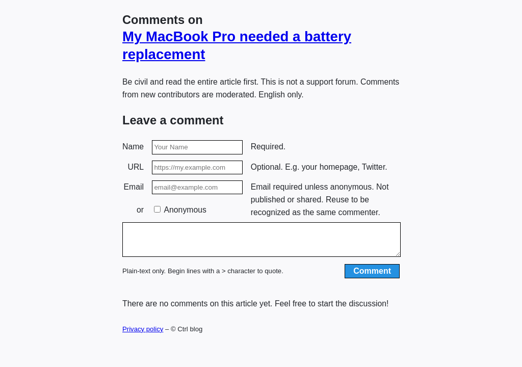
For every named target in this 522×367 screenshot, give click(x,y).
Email (134, 186)
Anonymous (180, 209)
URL (136, 167)
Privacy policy (142, 335)
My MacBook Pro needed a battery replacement (236, 45)
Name (133, 146)
